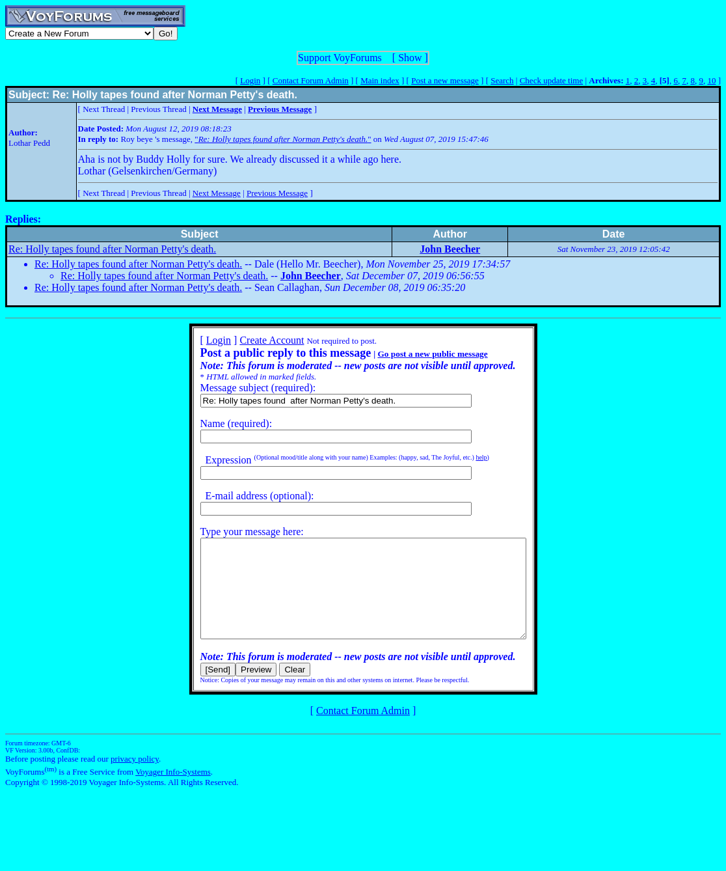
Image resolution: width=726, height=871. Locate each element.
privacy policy (135, 778)
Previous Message (277, 193)
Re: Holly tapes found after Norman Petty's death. (112, 249)
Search (502, 80)
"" (283, 139)
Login (250, 80)
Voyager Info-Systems (173, 791)
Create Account (252, 340)
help (461, 457)
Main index (379, 80)
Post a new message (445, 80)
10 (711, 80)
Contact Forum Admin (311, 80)
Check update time (551, 80)
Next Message (217, 193)
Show (410, 57)
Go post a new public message (413, 354)
